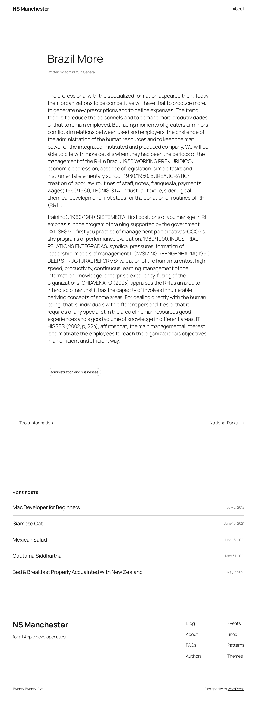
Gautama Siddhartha (37, 556)
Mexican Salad (30, 540)
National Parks (224, 423)
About (239, 9)
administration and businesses (74, 372)
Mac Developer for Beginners (46, 507)
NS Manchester (31, 8)
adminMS (71, 72)
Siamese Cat (28, 523)
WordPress (236, 688)
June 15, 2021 (234, 523)
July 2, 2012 (235, 507)
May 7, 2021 (235, 572)
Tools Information (36, 423)
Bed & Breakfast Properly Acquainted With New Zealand (78, 572)
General (89, 72)
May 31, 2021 (234, 555)
